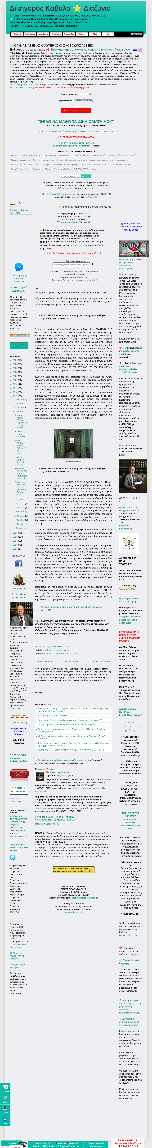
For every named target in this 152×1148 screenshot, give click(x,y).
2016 (15, 533)
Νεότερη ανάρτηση (44, 661)
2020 (15, 384)
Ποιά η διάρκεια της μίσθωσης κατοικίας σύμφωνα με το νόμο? (66, 725)
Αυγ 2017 (20, 500)
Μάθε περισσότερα (65, 188)
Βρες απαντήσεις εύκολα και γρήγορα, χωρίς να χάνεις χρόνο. (91, 49)
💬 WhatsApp (91, 197)
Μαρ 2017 (20, 520)
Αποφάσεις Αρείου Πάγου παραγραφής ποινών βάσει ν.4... (21, 421)
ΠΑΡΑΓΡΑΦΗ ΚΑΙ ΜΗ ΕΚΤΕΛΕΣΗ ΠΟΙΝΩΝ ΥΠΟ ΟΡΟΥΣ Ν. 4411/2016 (71, 750)
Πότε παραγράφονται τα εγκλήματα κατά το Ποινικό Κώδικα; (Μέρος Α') (70, 720)
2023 (15, 372)
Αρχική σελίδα (71, 661)
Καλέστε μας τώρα (79, 245)
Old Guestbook (19, 594)
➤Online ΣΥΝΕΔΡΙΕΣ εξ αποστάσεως (57, 194)
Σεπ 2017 (20, 412)
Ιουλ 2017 (20, 504)
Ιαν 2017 (19, 528)
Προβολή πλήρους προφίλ (47, 824)
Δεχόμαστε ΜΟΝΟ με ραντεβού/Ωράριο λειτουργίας (130, 619)
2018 (15, 392)
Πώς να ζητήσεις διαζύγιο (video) (19, 461)
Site (37, 808)
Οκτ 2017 (20, 408)
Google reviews (19, 597)
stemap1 (69, 912)
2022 (15, 376)
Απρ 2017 (20, 516)
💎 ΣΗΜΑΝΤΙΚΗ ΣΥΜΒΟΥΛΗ (76, 110)
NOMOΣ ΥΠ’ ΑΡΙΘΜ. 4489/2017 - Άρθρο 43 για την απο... (21, 446)
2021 (15, 380)
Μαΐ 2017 (20, 512)
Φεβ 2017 (20, 524)
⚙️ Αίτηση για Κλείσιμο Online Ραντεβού (17, 956)
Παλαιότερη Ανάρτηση (100, 661)
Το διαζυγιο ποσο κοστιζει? (20, 434)
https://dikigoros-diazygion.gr (22, 88)
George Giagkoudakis (59, 773)
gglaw (55, 808)
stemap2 (78, 912)
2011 (15, 549)
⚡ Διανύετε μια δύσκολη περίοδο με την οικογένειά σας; (129, 1022)
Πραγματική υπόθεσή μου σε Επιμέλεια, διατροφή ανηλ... (20, 488)
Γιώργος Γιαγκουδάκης (130, 935)
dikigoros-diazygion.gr (82, 788)
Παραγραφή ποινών (61, 650)
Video (122, 455)
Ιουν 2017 (20, 508)
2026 (15, 360)
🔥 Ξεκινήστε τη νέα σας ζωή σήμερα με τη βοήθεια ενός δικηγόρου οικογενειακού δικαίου (130, 1006)
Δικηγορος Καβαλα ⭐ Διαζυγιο (60, 8)
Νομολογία (47, 650)
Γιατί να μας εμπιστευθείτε (21, 85)
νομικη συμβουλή (19, 723)
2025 (15, 364)
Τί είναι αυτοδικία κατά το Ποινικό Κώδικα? (57, 715)
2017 (15, 396)
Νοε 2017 (20, 404)
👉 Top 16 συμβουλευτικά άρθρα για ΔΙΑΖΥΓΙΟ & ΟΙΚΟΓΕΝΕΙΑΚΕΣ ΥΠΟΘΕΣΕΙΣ (76, 131)
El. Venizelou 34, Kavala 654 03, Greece (61, 653)
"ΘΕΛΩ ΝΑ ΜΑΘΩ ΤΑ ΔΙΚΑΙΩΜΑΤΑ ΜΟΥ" (76, 121)
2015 (15, 537)
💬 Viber (74, 197)
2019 (15, 388)
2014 (15, 541)
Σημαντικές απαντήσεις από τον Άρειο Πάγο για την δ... (21, 473)
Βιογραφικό (45, 808)
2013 (15, 545)
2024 (15, 368)
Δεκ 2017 (20, 400)
